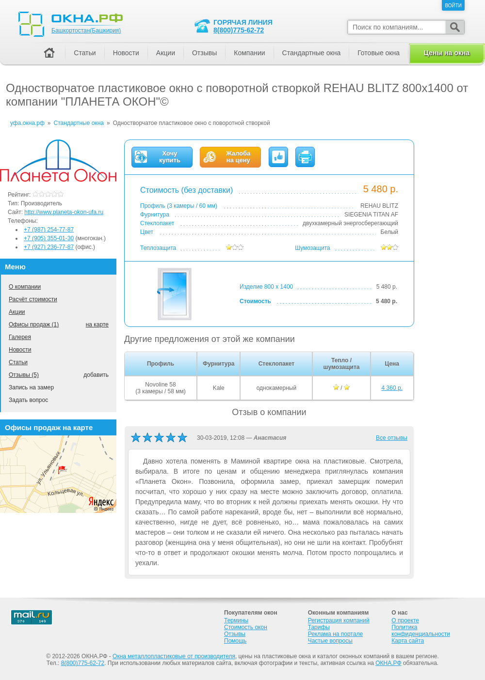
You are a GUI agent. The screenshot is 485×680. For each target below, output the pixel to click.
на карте (97, 324)
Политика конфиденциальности (420, 630)
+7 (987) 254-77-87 (49, 229)
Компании (249, 53)
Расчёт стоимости (33, 299)
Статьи (18, 362)
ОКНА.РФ (388, 663)
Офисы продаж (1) (34, 324)
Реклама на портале (335, 634)
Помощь (235, 640)
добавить (96, 374)
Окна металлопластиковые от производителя (174, 656)
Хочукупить (169, 157)
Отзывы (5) (24, 374)
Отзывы (204, 53)
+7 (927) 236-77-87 (49, 247)
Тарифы (319, 627)
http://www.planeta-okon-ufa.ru (63, 212)
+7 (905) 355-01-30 (49, 238)
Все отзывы (391, 437)
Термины (236, 620)
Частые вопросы (330, 640)
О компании (25, 286)
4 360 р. (392, 388)
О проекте (405, 620)
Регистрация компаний (339, 620)
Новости (20, 349)
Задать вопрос (28, 400)
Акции (17, 312)
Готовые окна (378, 53)
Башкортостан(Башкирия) (86, 30)
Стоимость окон (245, 627)
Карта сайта (407, 640)
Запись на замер (31, 387)
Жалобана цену (238, 157)
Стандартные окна (311, 53)
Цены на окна (446, 53)
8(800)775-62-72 (238, 30)
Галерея (20, 337)
